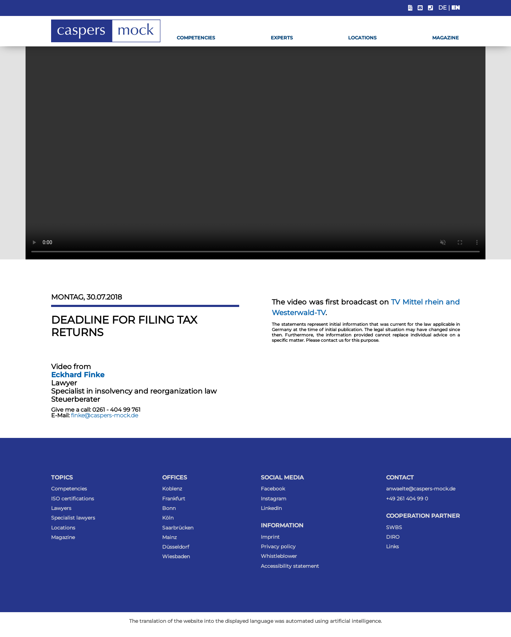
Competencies (196, 37)
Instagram (273, 498)
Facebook (273, 488)
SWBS (394, 527)
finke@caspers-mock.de (104, 415)
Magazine (445, 37)
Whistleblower (279, 556)
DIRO (393, 537)
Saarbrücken (177, 528)
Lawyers (61, 508)
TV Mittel (406, 302)
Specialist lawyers (73, 518)
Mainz (169, 537)
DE (442, 7)
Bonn (169, 508)
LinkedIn (271, 508)
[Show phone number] (430, 8)
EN (455, 7)
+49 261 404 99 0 (407, 498)
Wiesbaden (176, 556)
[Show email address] (420, 8)
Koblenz (172, 488)
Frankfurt (173, 498)
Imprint (270, 537)
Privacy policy (278, 546)
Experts (282, 37)
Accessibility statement (290, 566)
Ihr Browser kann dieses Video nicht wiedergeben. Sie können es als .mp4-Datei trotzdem (255, 152)
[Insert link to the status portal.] (410, 8)
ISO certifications (72, 498)
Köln (168, 518)
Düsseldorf (175, 547)
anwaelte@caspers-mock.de (420, 488)
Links (392, 546)
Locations (362, 37)
